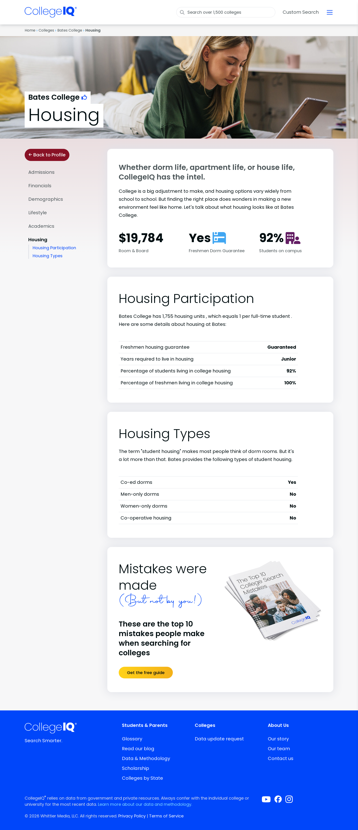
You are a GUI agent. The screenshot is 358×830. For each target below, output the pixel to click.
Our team (279, 748)
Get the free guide (146, 672)
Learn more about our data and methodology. (145, 804)
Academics (41, 226)
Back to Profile (47, 155)
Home (30, 30)
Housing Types (48, 256)
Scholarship (135, 768)
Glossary (132, 739)
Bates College (69, 30)
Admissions (41, 172)
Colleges (46, 30)
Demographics (45, 199)
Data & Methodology (146, 758)
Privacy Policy (132, 816)
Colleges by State (142, 778)
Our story (278, 739)
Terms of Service (166, 816)
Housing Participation (54, 248)
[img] (51, 15)
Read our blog (138, 748)
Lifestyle (37, 212)
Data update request (219, 739)
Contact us (280, 758)
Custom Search (301, 12)
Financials (39, 185)
